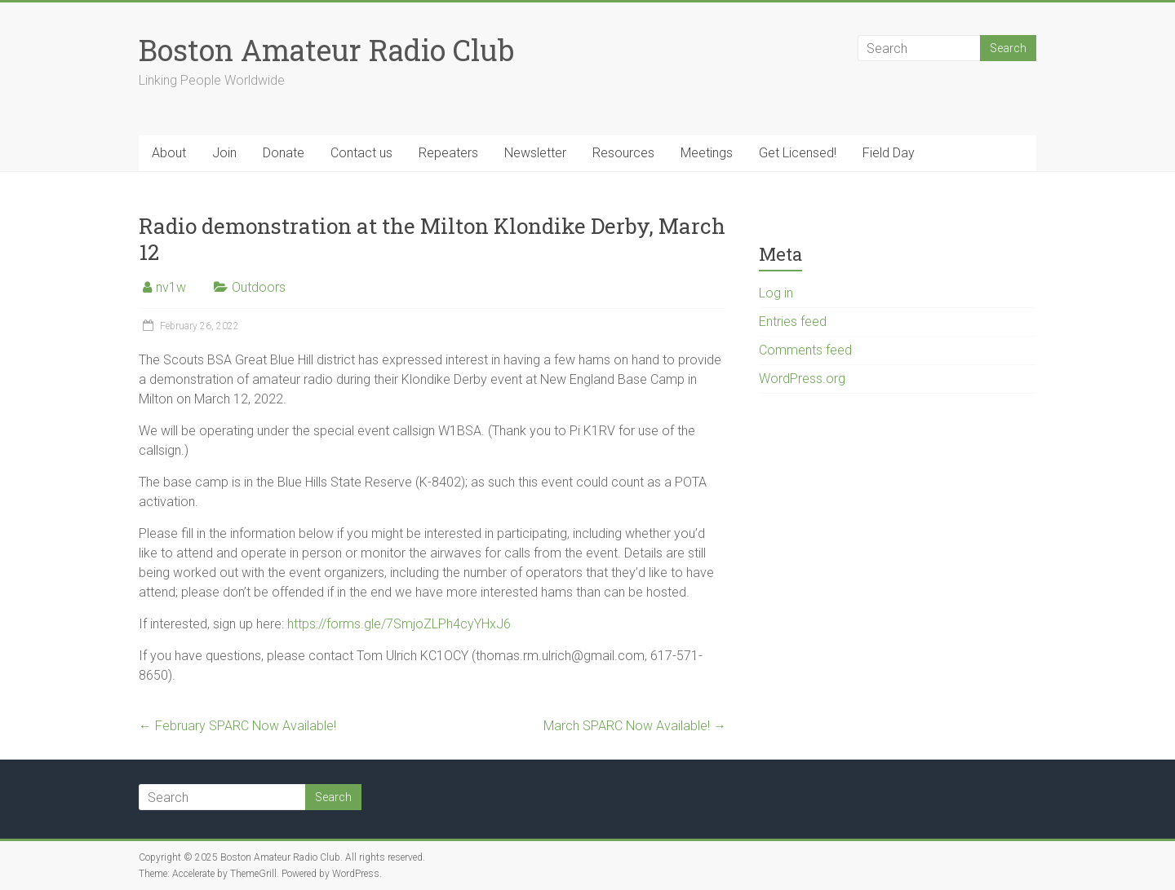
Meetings (707, 153)
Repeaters (448, 153)
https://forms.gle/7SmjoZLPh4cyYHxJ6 (399, 624)
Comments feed (805, 350)
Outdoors (259, 287)
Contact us (361, 153)
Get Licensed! (797, 153)
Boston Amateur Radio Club (326, 49)
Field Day (888, 153)
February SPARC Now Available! (237, 726)
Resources (623, 153)
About (169, 153)
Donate (283, 153)
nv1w (171, 287)
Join (224, 153)
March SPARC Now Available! (634, 726)
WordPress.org (802, 378)
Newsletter (535, 153)
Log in (776, 293)
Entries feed (793, 321)
